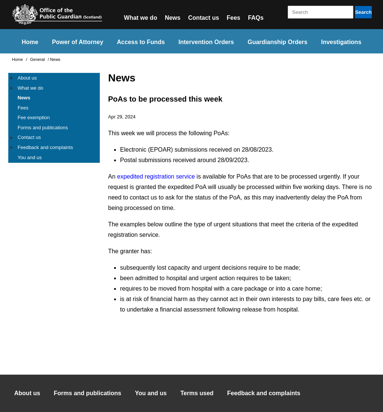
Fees (233, 18)
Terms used (197, 393)
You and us (30, 157)
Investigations (341, 42)
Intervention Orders (206, 42)
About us (27, 78)
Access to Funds (141, 42)
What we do (140, 18)
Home (30, 42)
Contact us (203, 18)
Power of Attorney (77, 42)
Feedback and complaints (45, 147)
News (173, 18)
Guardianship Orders (277, 42)
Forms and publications (43, 127)
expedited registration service (156, 176)
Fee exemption (34, 117)
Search (363, 12)
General (38, 59)
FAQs (256, 18)
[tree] (54, 117)
